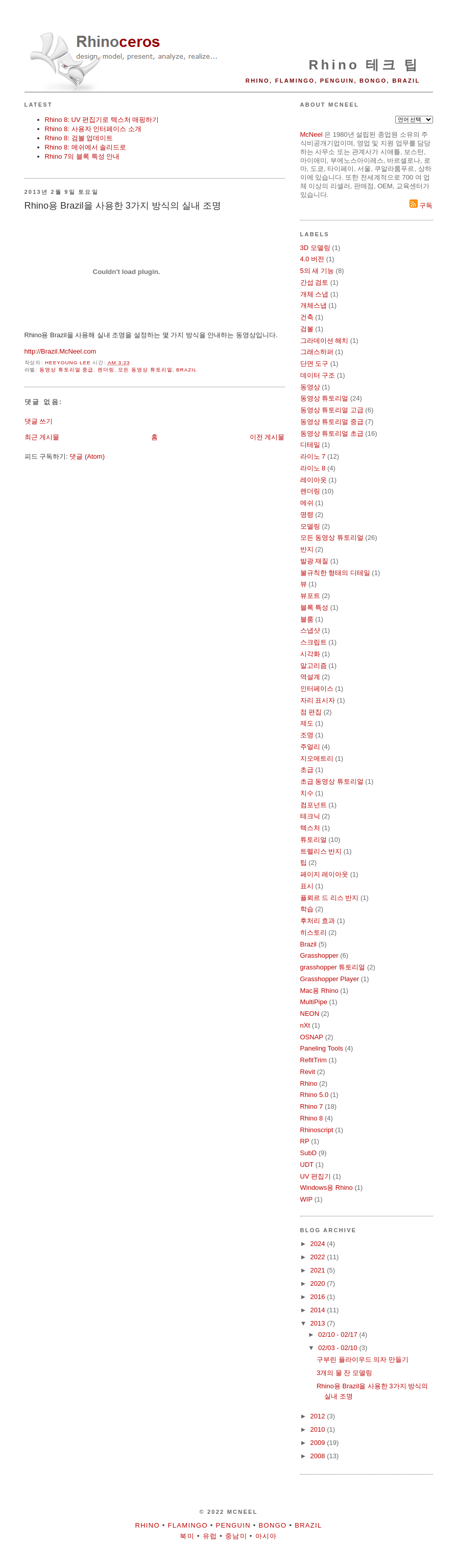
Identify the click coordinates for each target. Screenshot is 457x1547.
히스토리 (313, 932)
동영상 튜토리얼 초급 (332, 433)
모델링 (310, 526)
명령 (307, 514)
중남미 (236, 1536)
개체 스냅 (314, 294)
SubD (308, 1153)
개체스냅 (313, 305)
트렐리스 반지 (321, 851)
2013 (318, 1323)
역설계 (310, 677)
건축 (307, 317)
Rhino (309, 1083)
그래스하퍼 (316, 352)
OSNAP (312, 1037)
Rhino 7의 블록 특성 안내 (82, 156)
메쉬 (307, 503)
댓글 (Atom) (87, 456)
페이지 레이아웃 (324, 874)
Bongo (273, 1525)
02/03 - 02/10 (338, 1348)
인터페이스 (316, 688)
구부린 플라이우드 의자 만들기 (362, 1359)
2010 (318, 1429)
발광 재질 (314, 561)
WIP (306, 1199)
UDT (307, 1164)
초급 (307, 770)
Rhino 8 (311, 1118)
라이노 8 (313, 468)
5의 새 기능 (317, 271)
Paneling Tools (321, 1048)
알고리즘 (313, 665)
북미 (187, 1536)
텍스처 (310, 828)
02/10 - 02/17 (338, 1334)
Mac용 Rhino (319, 990)
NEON (310, 1013)
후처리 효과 (317, 921)
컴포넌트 (313, 805)
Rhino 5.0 (314, 1095)
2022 (318, 1257)
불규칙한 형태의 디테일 (335, 573)
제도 (307, 723)
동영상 (310, 387)
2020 (318, 1283)
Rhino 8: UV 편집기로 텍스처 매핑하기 (102, 119)
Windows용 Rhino (326, 1187)
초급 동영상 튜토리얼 (332, 781)
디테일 (310, 444)
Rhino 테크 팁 (364, 64)
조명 (307, 735)
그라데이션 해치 (324, 340)
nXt (305, 1025)
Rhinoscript (316, 1130)
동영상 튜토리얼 (324, 398)
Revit (308, 1072)
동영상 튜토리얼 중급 (66, 369)
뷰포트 (310, 596)
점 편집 (311, 712)
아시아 (266, 1536)
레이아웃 (313, 480)
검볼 (307, 329)
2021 (318, 1270)
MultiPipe (313, 1002)
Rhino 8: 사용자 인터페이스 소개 (93, 129)
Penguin (233, 1525)
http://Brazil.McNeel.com (61, 351)
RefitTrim (313, 1060)
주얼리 (310, 747)
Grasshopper (319, 955)
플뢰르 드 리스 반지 (329, 898)
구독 (421, 205)
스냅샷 (310, 630)
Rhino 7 (311, 1106)
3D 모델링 (315, 248)
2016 (318, 1297)
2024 (318, 1243)
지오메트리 (316, 758)
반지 (307, 549)
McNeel (311, 134)
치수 (307, 793)
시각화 (310, 654)
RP (304, 1141)
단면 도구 (314, 363)
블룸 (307, 619)
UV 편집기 (315, 1176)
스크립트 (313, 642)
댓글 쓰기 (39, 421)
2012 (318, 1416)
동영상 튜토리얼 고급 (332, 410)
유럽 (210, 1536)
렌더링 (106, 369)
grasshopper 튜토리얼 (333, 967)
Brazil (186, 369)
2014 (318, 1310)
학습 (307, 909)
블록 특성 (314, 607)
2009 (318, 1442)
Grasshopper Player (329, 979)
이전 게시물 (267, 437)
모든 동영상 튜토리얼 (145, 369)
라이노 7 (313, 456)
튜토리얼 (313, 839)
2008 (318, 1456)
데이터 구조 (317, 375)
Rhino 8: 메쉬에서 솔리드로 (86, 147)
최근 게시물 (42, 437)
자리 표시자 (317, 700)
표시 (307, 886)
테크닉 (310, 816)
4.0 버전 (312, 259)
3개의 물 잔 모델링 (344, 1373)
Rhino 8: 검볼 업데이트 (79, 138)
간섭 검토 (314, 282)
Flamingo (188, 1525)
